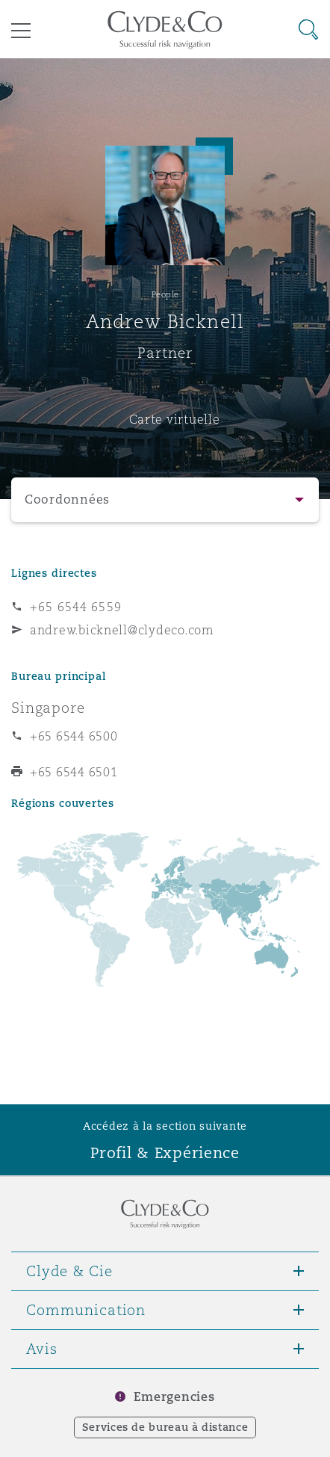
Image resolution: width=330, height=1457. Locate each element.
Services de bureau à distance (165, 1427)
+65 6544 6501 (74, 771)
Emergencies (174, 1397)
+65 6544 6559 (76, 606)
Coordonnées (67, 499)
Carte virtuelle (174, 419)
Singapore (48, 708)
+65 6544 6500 (74, 735)
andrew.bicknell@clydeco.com (122, 629)
